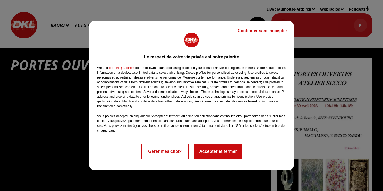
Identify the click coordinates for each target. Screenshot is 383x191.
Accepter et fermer (218, 151)
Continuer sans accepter (262, 30)
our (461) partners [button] (121, 68)
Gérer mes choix (164, 151)
